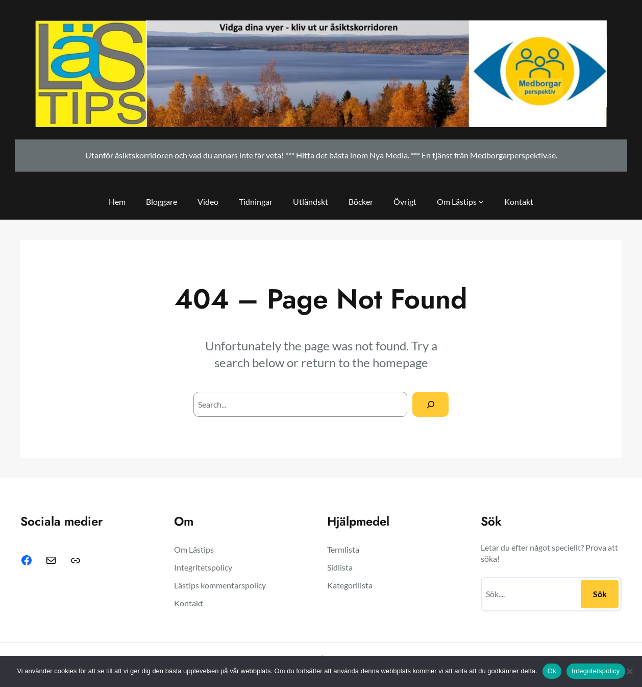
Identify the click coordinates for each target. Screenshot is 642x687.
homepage (400, 362)
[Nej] (629, 671)
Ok (552, 671)
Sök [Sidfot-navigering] (600, 594)
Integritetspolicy (596, 671)
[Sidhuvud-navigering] (481, 201)
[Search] (430, 404)
